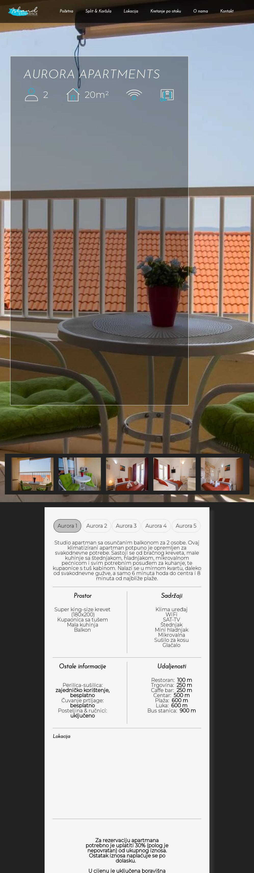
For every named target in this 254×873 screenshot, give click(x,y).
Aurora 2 (96, 526)
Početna (66, 11)
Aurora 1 (67, 526)
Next (11, 474)
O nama (200, 11)
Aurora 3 (126, 526)
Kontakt (226, 11)
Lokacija (131, 11)
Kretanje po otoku (165, 11)
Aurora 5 (186, 526)
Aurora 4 (156, 526)
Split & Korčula (98, 11)
